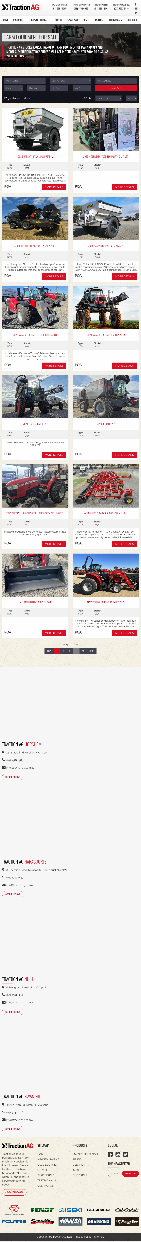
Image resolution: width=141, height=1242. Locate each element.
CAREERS (99, 20)
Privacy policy (83, 1237)
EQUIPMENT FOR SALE (39, 20)
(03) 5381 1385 (55, 8)
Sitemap (99, 1237)
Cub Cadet (80, 1176)
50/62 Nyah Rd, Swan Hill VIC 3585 (25, 1105)
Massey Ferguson (85, 1155)
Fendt (77, 1160)
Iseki (76, 1170)
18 (83, 651)
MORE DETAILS (54, 187)
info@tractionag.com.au (18, 767)
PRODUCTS (18, 20)
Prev (49, 651)
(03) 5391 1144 (99, 8)
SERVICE (58, 20)
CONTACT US (132, 20)
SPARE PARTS (73, 20)
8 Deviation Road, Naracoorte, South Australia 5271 (34, 870)
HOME (5, 20)
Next (91, 651)
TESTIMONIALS (115, 20)
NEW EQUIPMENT (48, 1160)
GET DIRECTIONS (15, 777)
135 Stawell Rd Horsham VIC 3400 (24, 752)
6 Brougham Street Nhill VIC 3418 (24, 987)
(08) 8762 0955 (77, 8)
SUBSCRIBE (130, 1175)
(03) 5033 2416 (121, 8)
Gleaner (79, 1165)
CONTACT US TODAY (16, 1193)
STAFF (86, 20)
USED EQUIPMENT (48, 1165)
